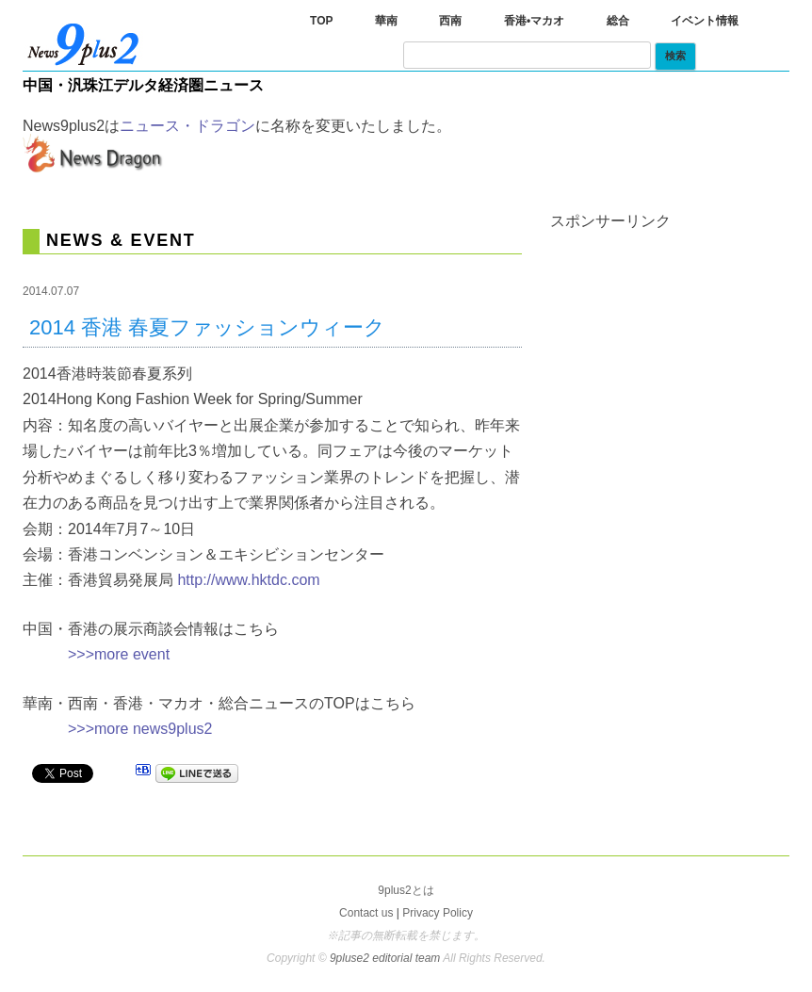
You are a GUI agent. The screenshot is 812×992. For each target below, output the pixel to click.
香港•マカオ (534, 20)
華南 (386, 20)
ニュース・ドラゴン (187, 126)
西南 (450, 20)
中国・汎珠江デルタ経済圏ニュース (143, 85)
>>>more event (119, 654)
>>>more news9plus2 (140, 729)
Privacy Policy (437, 912)
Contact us (366, 912)
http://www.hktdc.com (248, 580)
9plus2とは (405, 890)
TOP (321, 20)
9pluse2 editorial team (386, 958)
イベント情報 (705, 20)
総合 (618, 20)
